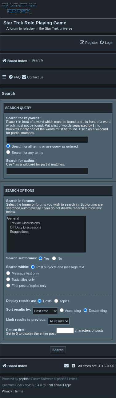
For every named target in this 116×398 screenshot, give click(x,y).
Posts (45, 301)
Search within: (17, 267)
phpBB (23, 379)
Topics (61, 301)
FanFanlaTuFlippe (59, 385)
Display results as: (21, 301)
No (57, 258)
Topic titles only (20, 279)
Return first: (16, 330)
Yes (44, 258)
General (46, 218)
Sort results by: (18, 309)
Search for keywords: (23, 118)
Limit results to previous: (26, 319)
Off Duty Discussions (46, 227)
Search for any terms (24, 152)
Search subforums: (21, 258)
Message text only (22, 273)
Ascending (70, 310)
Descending (95, 310)
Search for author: (20, 160)
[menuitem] (106, 42)
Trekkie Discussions (46, 223)
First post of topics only (26, 285)
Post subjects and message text (57, 267)
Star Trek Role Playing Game (34, 22)
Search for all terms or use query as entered (42, 146)
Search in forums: (20, 201)
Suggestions (46, 232)
